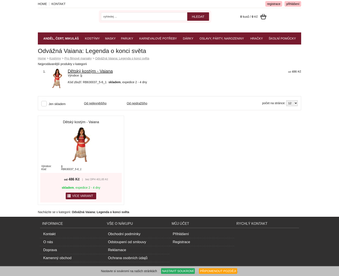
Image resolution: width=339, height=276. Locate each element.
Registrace (181, 242)
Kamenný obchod (57, 258)
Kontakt (58, 4)
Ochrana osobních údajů (128, 258)
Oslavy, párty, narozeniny (222, 38)
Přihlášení (181, 234)
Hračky (256, 38)
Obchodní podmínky (124, 234)
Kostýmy (55, 58)
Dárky (188, 38)
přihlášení (292, 4)
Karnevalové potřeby (158, 38)
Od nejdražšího (137, 103)
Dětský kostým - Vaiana (90, 71)
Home (42, 58)
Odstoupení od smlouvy (127, 242)
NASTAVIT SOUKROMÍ (178, 271)
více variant (80, 196)
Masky (110, 38)
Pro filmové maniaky (78, 58)
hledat (198, 16)
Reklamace (117, 250)
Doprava (50, 250)
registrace (273, 4)
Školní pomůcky (282, 38)
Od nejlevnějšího (95, 103)
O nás (48, 242)
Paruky (127, 38)
